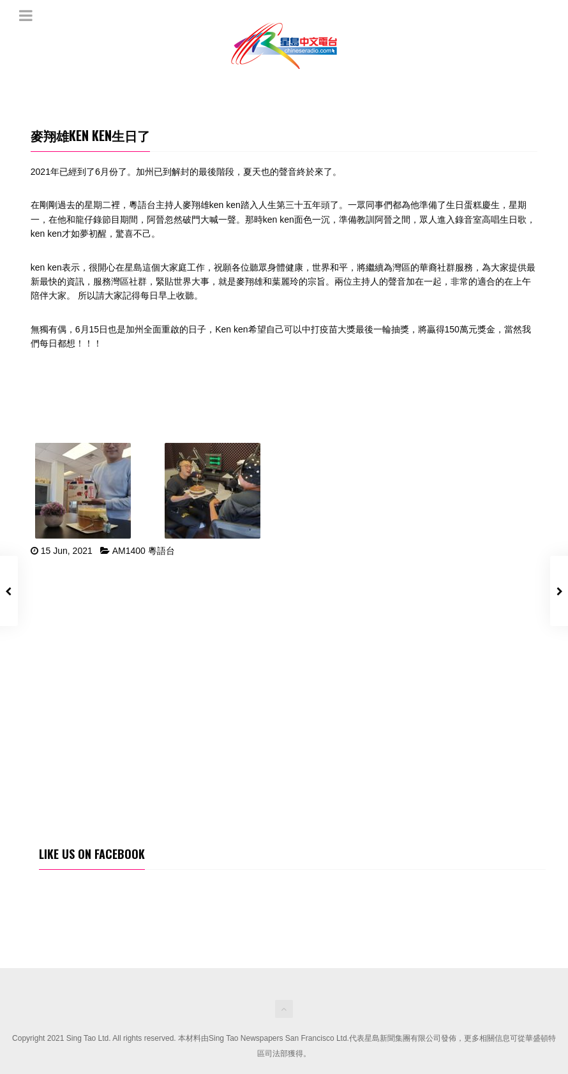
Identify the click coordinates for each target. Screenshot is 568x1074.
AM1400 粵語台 (143, 551)
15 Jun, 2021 (67, 551)
